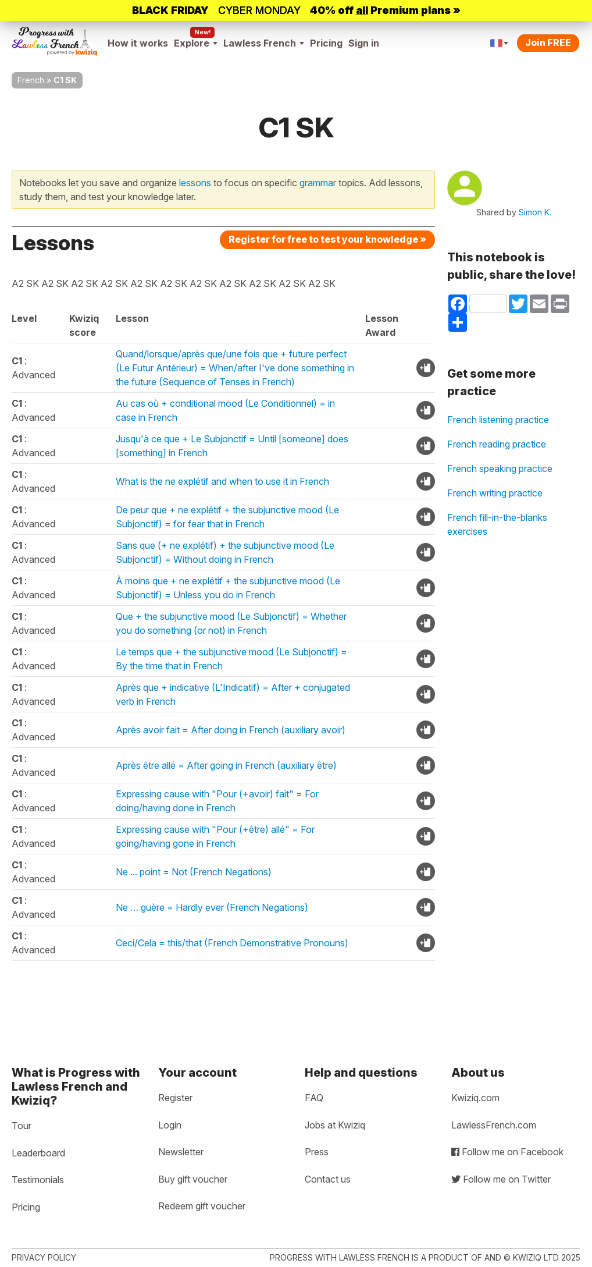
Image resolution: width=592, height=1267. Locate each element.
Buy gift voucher (192, 1179)
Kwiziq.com (475, 1097)
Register (175, 1097)
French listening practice (498, 419)
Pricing (326, 43)
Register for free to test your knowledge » (327, 239)
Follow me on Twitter (501, 1179)
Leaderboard (38, 1153)
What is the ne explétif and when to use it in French (222, 481)
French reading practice (496, 444)
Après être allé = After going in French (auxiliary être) (226, 765)
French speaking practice (499, 468)
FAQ (314, 1097)
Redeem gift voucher (201, 1206)
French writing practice (495, 493)
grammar (317, 183)
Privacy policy (44, 1257)
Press (317, 1152)
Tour (21, 1125)
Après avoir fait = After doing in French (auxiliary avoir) (230, 730)
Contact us (328, 1179)
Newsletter (181, 1152)
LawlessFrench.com (493, 1125)
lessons (195, 183)
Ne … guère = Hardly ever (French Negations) (212, 907)
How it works (138, 43)
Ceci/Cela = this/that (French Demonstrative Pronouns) (232, 943)
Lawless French (263, 43)
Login (169, 1125)
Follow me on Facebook (507, 1152)
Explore (195, 43)
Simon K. (535, 212)
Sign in (363, 43)
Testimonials (38, 1180)
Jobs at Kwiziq (335, 1125)
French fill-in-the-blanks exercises (497, 524)
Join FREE (548, 42)
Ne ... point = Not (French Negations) (194, 872)
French (30, 80)
